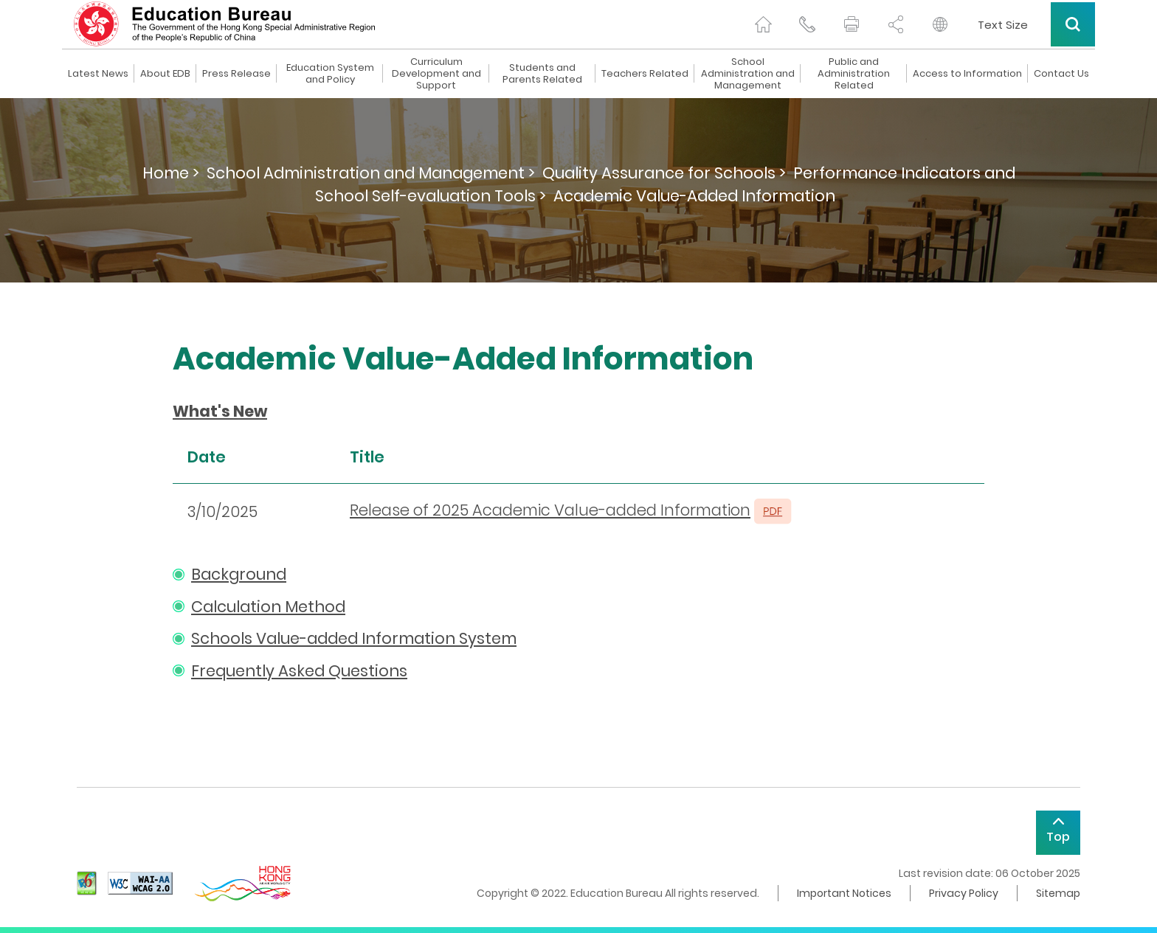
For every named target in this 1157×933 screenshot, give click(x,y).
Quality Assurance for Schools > (664, 173)
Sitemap (1058, 893)
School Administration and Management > (371, 173)
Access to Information (967, 74)
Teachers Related (644, 74)
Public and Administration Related (854, 73)
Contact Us (1061, 74)
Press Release (236, 74)
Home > (170, 173)
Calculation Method (268, 606)
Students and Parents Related (542, 74)
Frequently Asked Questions (299, 670)
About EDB (165, 74)
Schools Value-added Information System (354, 638)
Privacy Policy (963, 893)
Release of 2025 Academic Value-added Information (550, 510)
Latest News (98, 74)
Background (238, 574)
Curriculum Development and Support (436, 73)
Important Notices (844, 893)
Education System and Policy (330, 74)
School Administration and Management (748, 73)
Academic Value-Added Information (694, 196)
